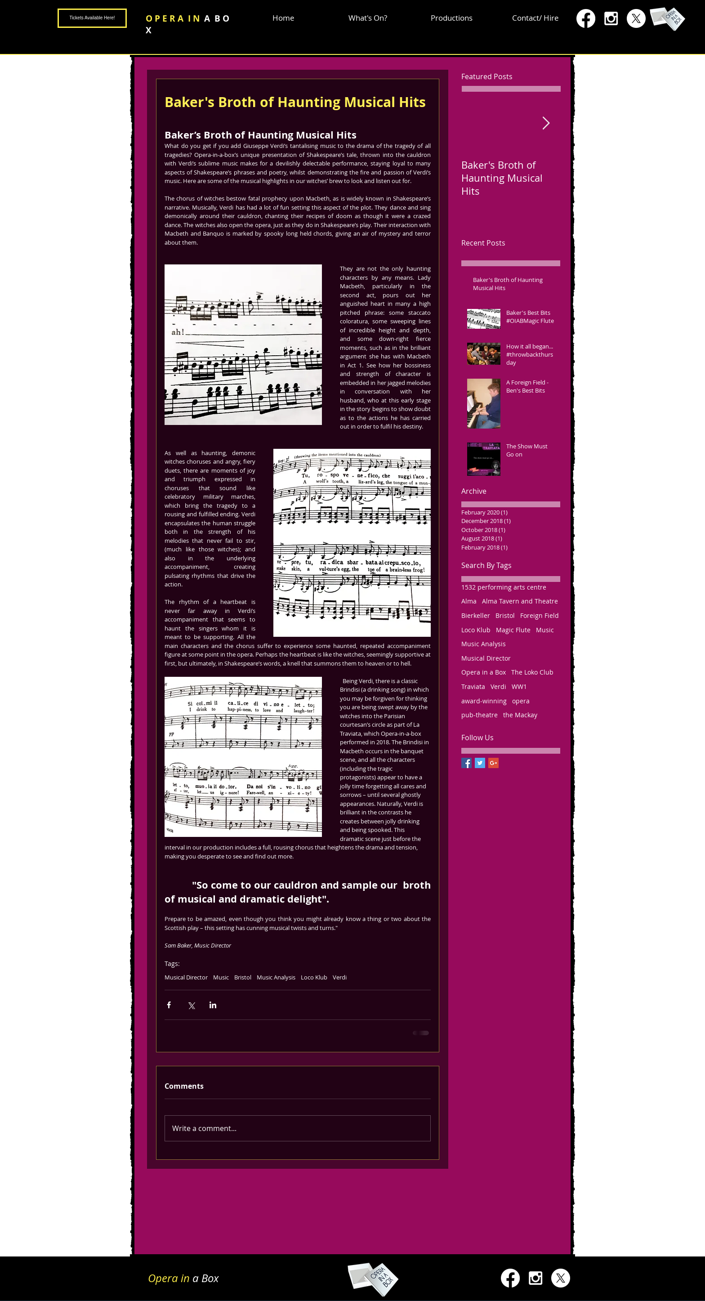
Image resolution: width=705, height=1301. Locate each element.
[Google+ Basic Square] (493, 763)
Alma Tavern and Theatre (520, 601)
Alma (469, 601)
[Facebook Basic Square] (466, 763)
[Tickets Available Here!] (92, 18)
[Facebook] (585, 18)
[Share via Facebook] (169, 1005)
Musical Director (186, 977)
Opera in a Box (483, 672)
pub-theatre (479, 715)
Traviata (473, 686)
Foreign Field (539, 615)
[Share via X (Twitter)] (191, 1005)
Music (221, 977)
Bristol (242, 977)
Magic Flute (513, 630)
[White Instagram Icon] (611, 18)
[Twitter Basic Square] (480, 763)
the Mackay (520, 715)
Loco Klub (314, 977)
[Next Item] (546, 124)
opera (521, 701)
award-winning (484, 701)
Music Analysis (276, 977)
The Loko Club (532, 672)
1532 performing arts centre (503, 587)
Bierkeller (475, 615)
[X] (636, 18)
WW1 (519, 686)
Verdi (340, 977)
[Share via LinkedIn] (213, 1005)
